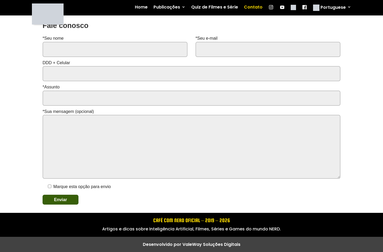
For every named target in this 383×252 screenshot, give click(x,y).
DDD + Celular (191, 68)
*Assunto (191, 92)
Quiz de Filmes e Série (214, 7)
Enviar (60, 199)
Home (141, 7)
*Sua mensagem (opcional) (191, 144)
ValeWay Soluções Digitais (211, 244)
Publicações (166, 7)
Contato (253, 7)
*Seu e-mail (267, 46)
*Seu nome (115, 46)
